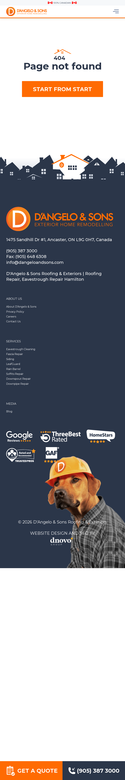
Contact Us (13, 321)
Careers (11, 316)
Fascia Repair (14, 354)
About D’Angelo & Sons (21, 306)
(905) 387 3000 (21, 250)
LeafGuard (13, 364)
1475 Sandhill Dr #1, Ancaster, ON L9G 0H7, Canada (59, 239)
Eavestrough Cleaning (20, 349)
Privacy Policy (15, 311)
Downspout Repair (18, 378)
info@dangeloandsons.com (35, 262)
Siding (10, 359)
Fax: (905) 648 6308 (26, 256)
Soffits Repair (14, 373)
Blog (9, 411)
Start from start (62, 89)
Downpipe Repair (17, 383)
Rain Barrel (13, 369)
